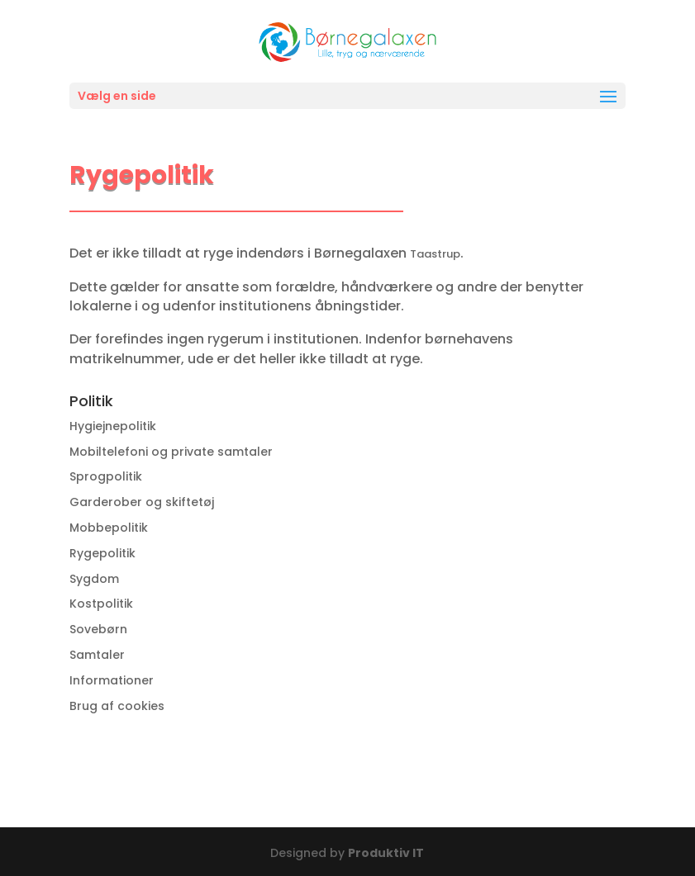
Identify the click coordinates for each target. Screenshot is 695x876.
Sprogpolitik (105, 476)
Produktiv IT (386, 853)
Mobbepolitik (108, 527)
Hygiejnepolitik (112, 426)
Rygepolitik (102, 553)
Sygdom (94, 579)
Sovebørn (98, 629)
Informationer (111, 680)
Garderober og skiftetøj (141, 502)
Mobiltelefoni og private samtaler (171, 451)
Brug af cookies (116, 706)
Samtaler (97, 654)
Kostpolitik (101, 603)
